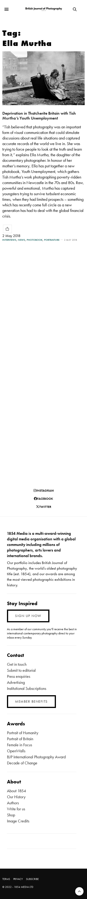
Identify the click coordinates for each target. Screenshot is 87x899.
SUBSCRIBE (32, 879)
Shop (11, 815)
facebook (43, 499)
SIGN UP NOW (28, 615)
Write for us (16, 808)
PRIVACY (18, 879)
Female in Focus (19, 744)
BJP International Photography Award (36, 756)
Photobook (34, 240)
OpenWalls (16, 750)
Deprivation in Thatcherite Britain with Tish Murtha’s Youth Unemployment (39, 115)
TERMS (6, 879)
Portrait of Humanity (22, 732)
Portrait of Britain (20, 738)
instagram (43, 490)
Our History (16, 796)
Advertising (16, 682)
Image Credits (18, 821)
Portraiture (51, 240)
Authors (13, 802)
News (21, 240)
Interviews (9, 240)
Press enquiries (18, 676)
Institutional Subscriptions (26, 688)
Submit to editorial (21, 670)
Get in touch (16, 664)
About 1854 (16, 790)
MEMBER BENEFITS (31, 701)
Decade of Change (22, 763)
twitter (43, 507)
